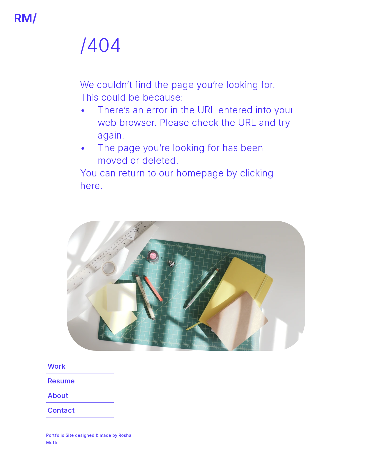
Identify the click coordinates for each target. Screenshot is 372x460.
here (90, 185)
